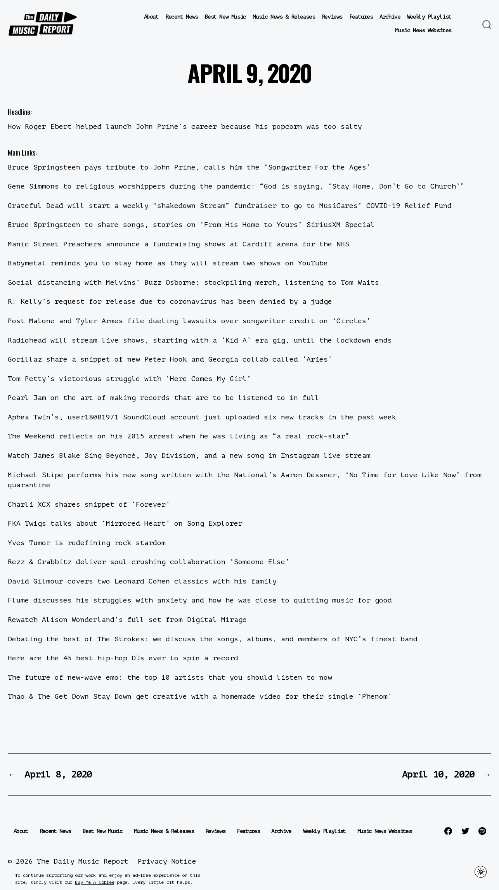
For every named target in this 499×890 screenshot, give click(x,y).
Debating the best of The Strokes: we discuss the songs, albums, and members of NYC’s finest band (213, 639)
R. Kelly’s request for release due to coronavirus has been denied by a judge (170, 301)
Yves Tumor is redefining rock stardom (87, 543)
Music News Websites (423, 30)
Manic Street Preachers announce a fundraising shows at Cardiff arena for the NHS (178, 244)
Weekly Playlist (429, 17)
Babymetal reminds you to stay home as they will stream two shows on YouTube (168, 263)
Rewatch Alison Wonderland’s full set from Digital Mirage (127, 619)
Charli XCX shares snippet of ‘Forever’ (89, 504)
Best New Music (225, 17)
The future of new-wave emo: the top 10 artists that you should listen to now (170, 677)
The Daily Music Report (82, 861)
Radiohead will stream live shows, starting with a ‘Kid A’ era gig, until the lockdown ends (200, 340)
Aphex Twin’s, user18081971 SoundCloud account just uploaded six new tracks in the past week (202, 417)
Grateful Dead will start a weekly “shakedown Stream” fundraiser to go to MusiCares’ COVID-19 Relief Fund (230, 206)
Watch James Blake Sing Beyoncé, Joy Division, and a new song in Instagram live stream (189, 455)
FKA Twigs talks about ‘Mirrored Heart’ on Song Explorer (125, 523)
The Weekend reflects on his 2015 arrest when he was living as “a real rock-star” (178, 436)
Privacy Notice (167, 861)
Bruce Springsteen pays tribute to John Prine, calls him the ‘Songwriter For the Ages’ (189, 167)
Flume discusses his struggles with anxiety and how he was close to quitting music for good (200, 600)
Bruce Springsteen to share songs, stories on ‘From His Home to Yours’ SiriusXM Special (191, 225)
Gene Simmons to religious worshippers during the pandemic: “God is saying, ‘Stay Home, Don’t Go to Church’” (236, 186)
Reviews (332, 17)
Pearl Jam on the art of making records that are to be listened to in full (163, 398)
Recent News (181, 17)
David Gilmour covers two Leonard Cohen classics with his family (142, 581)
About (151, 17)
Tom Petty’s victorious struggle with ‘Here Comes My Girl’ (129, 379)
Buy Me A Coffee (94, 882)
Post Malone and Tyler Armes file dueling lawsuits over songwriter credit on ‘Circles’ (189, 321)
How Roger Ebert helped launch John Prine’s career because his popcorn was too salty (185, 126)
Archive (389, 17)
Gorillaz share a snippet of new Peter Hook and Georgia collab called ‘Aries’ (170, 359)
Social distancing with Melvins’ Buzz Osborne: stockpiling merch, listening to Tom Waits (193, 282)
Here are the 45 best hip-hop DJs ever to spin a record (123, 658)
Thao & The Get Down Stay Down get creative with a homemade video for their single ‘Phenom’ (200, 696)
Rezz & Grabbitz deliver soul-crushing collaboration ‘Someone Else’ (148, 562)
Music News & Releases (284, 17)
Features (361, 17)
